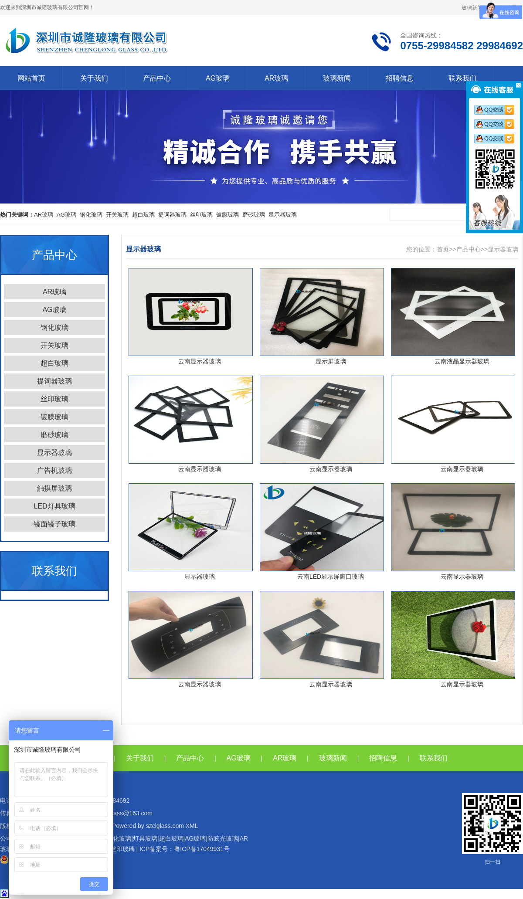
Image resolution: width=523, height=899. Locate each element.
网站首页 (31, 78)
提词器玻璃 (172, 214)
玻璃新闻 (472, 8)
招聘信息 (400, 78)
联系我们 (462, 78)
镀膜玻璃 (227, 214)
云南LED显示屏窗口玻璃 (330, 576)
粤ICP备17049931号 (202, 848)
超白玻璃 (143, 214)
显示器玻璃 (282, 214)
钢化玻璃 (91, 214)
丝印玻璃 (201, 214)
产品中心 (157, 78)
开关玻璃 (117, 214)
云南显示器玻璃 (199, 361)
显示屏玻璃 (331, 361)
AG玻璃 (218, 78)
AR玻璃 (276, 78)
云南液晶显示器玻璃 (462, 361)
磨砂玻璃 (253, 214)
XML (192, 825)
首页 (443, 249)
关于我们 (94, 78)
